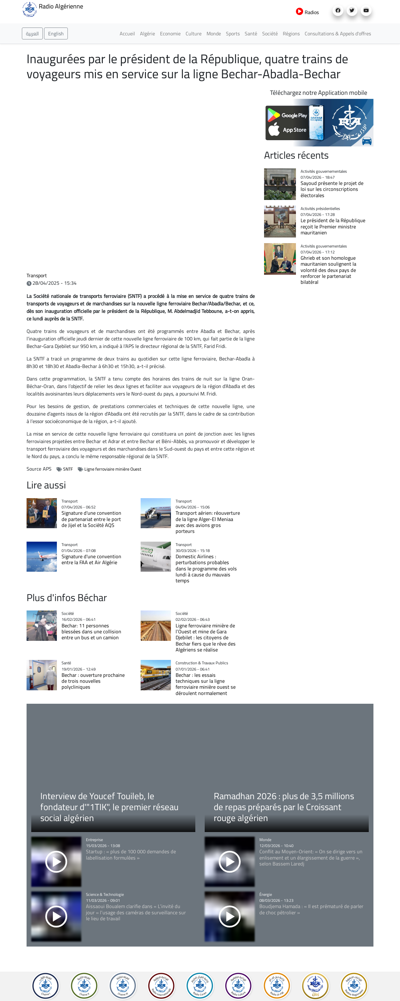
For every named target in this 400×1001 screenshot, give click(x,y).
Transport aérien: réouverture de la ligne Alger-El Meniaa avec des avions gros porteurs (208, 522)
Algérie (147, 33)
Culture (194, 33)
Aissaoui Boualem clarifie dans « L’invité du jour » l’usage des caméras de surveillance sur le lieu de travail (136, 912)
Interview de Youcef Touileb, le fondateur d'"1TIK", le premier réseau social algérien (109, 806)
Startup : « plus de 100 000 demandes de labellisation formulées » (131, 854)
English (56, 33)
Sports (233, 33)
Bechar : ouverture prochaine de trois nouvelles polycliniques (93, 681)
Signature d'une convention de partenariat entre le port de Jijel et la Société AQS (91, 519)
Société (270, 33)
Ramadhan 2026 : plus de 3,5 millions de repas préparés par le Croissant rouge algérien (284, 806)
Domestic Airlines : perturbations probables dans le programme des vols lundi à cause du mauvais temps (206, 568)
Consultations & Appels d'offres (338, 33)
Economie (170, 33)
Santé (251, 33)
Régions (291, 33)
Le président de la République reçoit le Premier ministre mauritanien (333, 226)
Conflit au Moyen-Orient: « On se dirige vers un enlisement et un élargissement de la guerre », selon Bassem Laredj (310, 857)
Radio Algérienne (52, 8)
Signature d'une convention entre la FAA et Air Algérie (91, 559)
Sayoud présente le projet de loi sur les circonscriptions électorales (332, 189)
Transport (37, 275)
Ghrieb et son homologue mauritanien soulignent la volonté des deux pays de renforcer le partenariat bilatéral (328, 270)
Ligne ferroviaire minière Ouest (112, 469)
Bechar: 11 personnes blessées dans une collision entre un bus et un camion (91, 631)
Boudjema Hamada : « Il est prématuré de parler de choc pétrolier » (311, 909)
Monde (214, 33)
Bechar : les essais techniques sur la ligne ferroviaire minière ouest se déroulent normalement (206, 684)
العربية (32, 33)
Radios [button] (307, 12)
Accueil (127, 33)
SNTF (68, 469)
